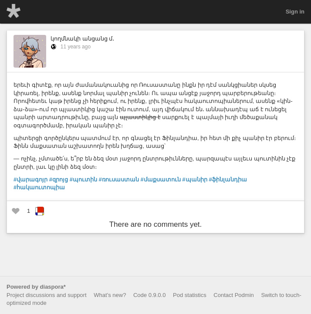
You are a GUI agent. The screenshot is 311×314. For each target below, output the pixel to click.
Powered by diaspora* (36, 286)
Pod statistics (189, 295)
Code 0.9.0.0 (149, 295)
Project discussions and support (47, 295)
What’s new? (110, 295)
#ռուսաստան (119, 179)
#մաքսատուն (160, 179)
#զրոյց (58, 179)
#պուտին (83, 179)
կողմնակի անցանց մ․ (82, 38)
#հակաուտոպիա (39, 187)
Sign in (295, 11)
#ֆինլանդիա (228, 179)
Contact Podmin (233, 295)
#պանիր (194, 179)
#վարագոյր (30, 179)
